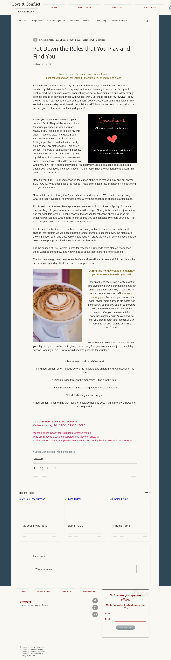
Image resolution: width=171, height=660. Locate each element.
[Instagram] (95, 614)
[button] (147, 21)
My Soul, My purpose (35, 525)
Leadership (38, 458)
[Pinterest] (95, 607)
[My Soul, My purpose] (39, 509)
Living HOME (75, 525)
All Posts (23, 20)
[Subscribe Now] (125, 627)
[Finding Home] (130, 509)
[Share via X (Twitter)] (41, 468)
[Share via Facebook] (34, 468)
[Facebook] (95, 600)
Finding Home (121, 525)
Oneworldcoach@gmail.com (34, 605)
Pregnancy (37, 20)
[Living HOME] (85, 509)
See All (147, 492)
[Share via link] (55, 468)
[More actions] (135, 40)
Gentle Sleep (100, 20)
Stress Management (56, 20)
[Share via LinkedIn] (48, 468)
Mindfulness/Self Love (80, 20)
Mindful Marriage (119, 20)
